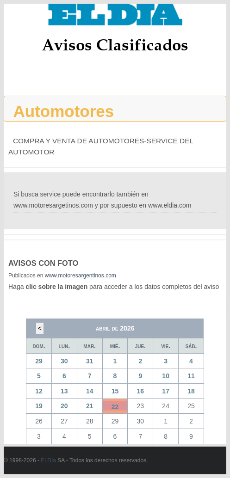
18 (191, 391)
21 (89, 406)
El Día (48, 460)
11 (191, 376)
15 (115, 391)
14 (89, 391)
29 (39, 361)
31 (89, 361)
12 (39, 391)
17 (165, 391)
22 (115, 407)
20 (64, 406)
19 (39, 406)
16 (140, 391)
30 (64, 361)
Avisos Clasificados (115, 45)
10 (165, 376)
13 (64, 391)
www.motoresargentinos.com (80, 275)
